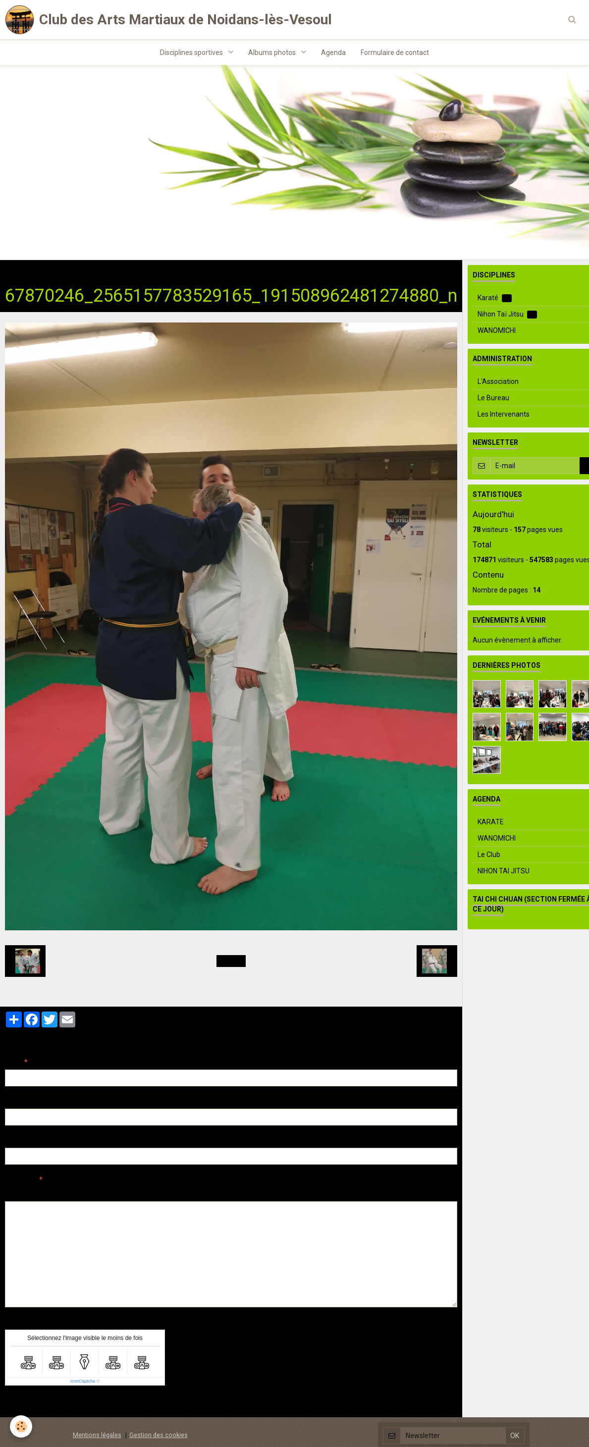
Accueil (16, 271)
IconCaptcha (83, 1382)
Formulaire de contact (395, 52)
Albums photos (272, 52)
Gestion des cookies (158, 1436)
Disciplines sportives (192, 52)
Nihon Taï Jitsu (123, 271)
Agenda (333, 52)
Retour (231, 962)
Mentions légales (97, 1436)
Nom (13, 1063)
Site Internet (25, 1141)
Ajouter (26, 1405)
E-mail (15, 1102)
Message (20, 1180)
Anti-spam (22, 1323)
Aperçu (180, 1193)
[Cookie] (21, 1426)
